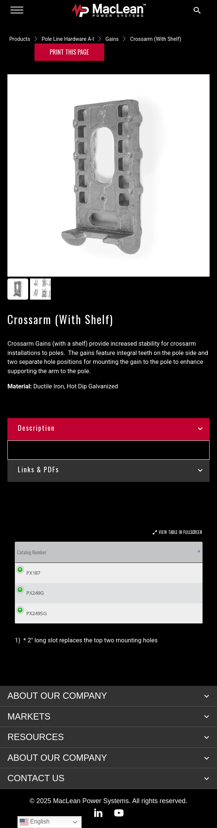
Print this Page (69, 51)
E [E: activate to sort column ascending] (181, 552)
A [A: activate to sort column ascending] (81, 552)
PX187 (33, 573)
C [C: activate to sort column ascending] (124, 552)
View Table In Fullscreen (180, 532)
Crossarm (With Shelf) (155, 39)
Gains (112, 39)
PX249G (35, 593)
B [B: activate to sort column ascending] (109, 552)
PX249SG (36, 613)
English (35, 822)
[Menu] (16, 10)
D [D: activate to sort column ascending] (154, 552)
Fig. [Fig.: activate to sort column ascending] (65, 552)
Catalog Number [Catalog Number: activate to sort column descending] (32, 552)
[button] (206, 696)
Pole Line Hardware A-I (68, 39)
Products (19, 39)
